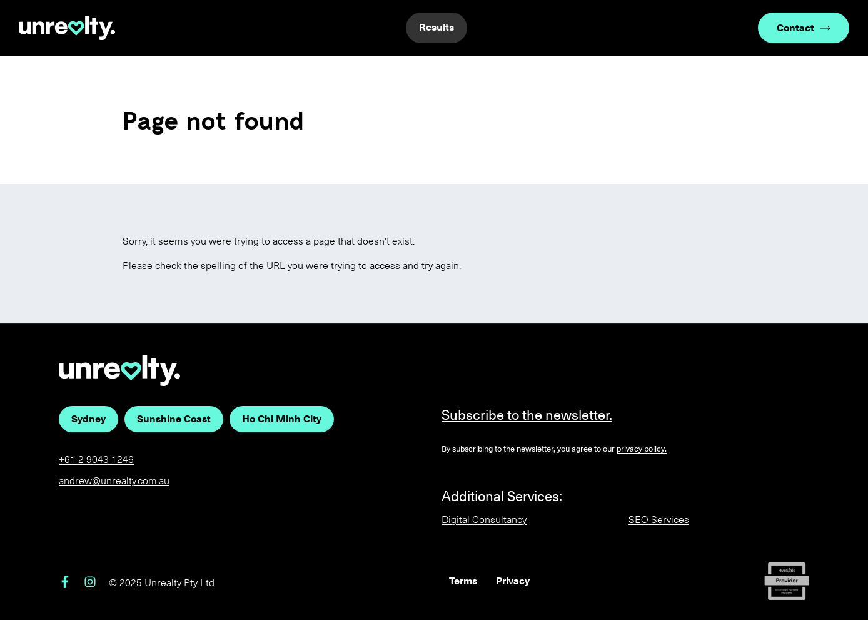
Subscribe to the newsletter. (527, 415)
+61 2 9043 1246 (96, 459)
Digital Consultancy (484, 520)
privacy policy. (642, 449)
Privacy (513, 581)
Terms (463, 581)
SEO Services (658, 520)
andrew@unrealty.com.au (114, 481)
